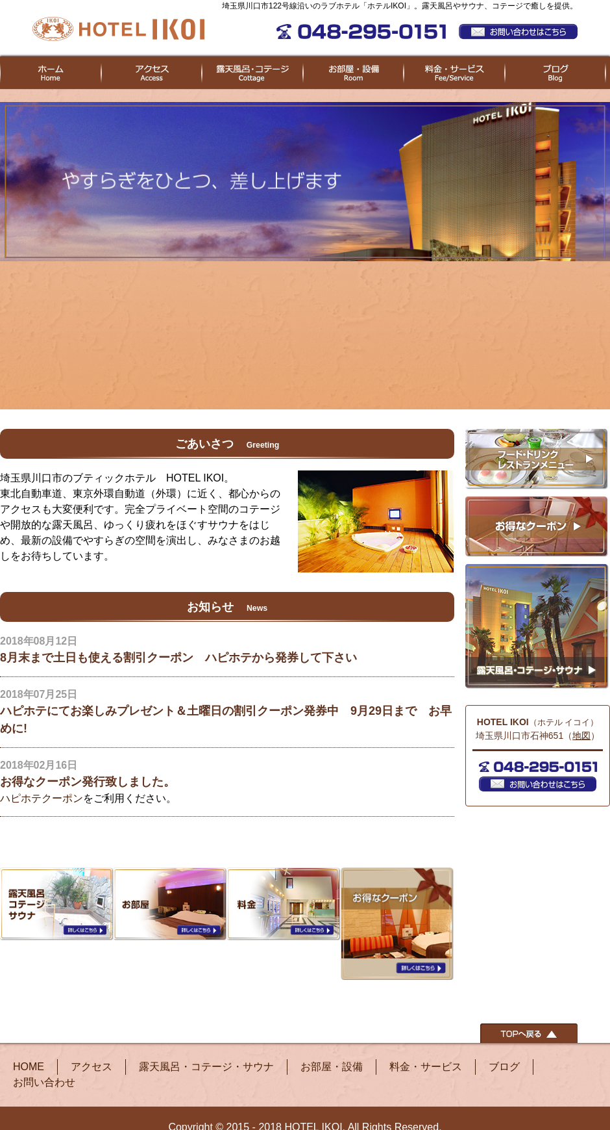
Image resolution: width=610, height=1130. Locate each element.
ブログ (504, 1066)
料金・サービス (425, 1066)
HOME (28, 1066)
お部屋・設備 (331, 1066)
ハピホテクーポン (41, 798)
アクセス (91, 1066)
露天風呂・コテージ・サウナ (206, 1066)
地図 (581, 735)
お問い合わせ (44, 1082)
